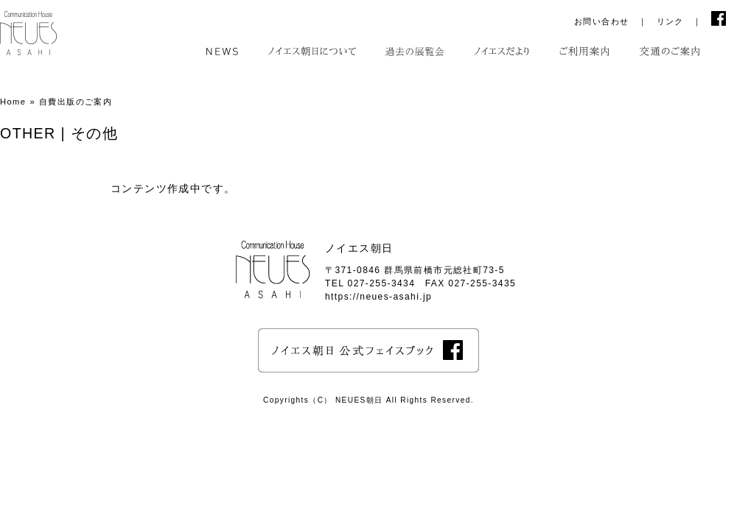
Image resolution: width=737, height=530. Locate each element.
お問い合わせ (601, 21)
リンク (670, 21)
